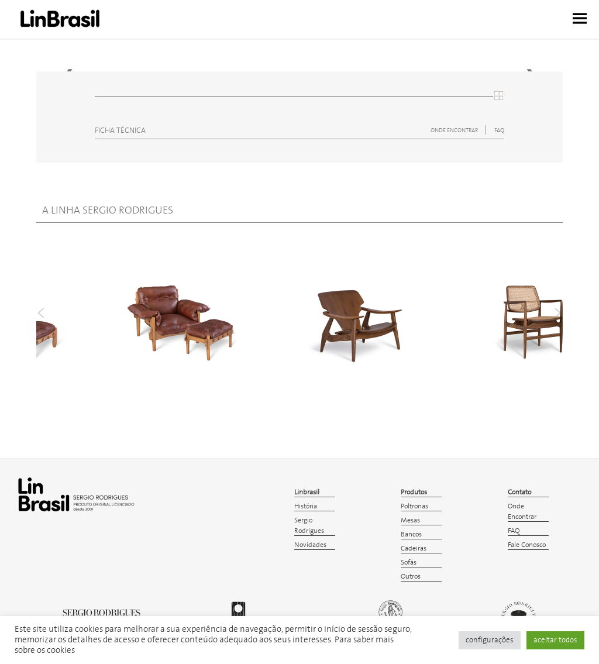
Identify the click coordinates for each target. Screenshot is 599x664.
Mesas (410, 520)
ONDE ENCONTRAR (455, 130)
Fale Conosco (527, 545)
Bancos (411, 534)
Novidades (310, 545)
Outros (411, 576)
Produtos (414, 492)
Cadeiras (413, 548)
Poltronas (414, 506)
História (305, 506)
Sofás (408, 562)
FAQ (499, 130)
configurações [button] (490, 640)
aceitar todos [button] (555, 640)
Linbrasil (306, 492)
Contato (519, 492)
